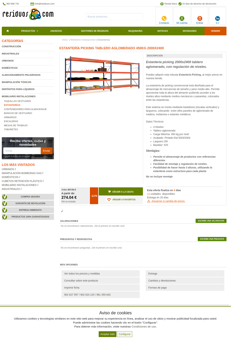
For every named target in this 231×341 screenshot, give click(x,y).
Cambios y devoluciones (162, 280)
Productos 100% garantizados (30, 216)
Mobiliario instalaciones (19, 96)
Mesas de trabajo (16, 125)
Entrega (152, 273)
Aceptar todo (107, 334)
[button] (137, 56)
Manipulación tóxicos (16, 82)
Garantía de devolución (30, 203)
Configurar (124, 334)
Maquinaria (135, 31)
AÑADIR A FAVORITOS (121, 199)
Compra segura (30, 196)
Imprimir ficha (71, 287)
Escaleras (11, 121)
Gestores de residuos (94, 31)
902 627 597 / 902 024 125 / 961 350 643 (87, 294)
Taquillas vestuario (17, 101)
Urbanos (8, 60)
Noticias (163, 31)
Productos (28, 31)
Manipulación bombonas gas (22, 173)
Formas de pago (157, 287)
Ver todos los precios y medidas (82, 273)
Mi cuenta (182, 20)
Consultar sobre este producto (81, 280)
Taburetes (11, 129)
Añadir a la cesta (121, 191)
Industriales (10, 53)
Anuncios (56, 31)
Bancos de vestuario (18, 113)
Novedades (190, 31)
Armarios (10, 117)
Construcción (11, 46)
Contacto (164, 20)
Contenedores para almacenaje (25, 109)
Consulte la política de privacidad (16, 156)
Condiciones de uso (144, 326)
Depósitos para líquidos (18, 89)
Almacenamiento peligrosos (21, 75)
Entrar (199, 20)
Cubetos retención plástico (22, 181)
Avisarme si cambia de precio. (166, 201)
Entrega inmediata (30, 210)
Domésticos (10, 68)
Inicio (65, 39)
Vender (215, 31)
